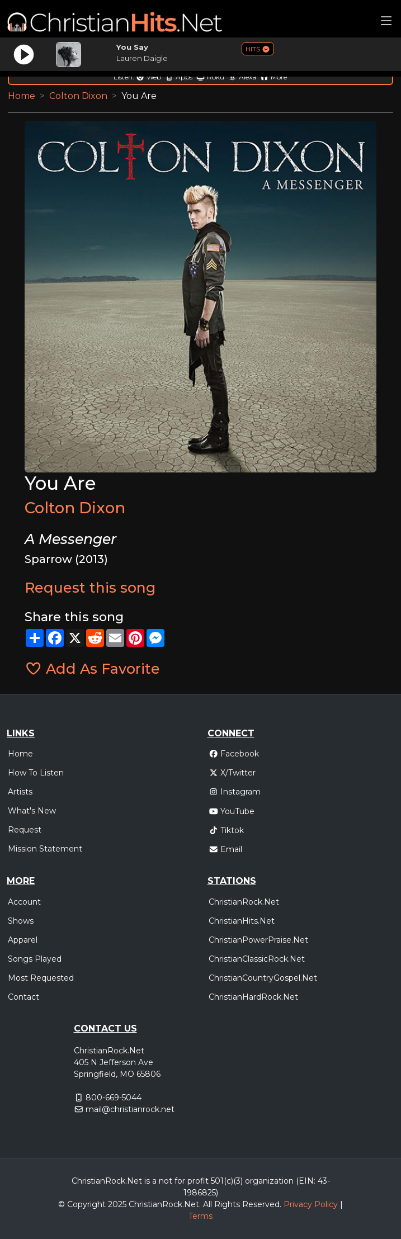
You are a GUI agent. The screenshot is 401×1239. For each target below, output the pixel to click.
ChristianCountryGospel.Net (263, 978)
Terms (200, 1216)
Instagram (235, 792)
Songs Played (35, 959)
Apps (178, 77)
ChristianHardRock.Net (253, 997)
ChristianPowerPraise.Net (258, 940)
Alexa (242, 77)
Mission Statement (45, 849)
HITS (258, 49)
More (273, 77)
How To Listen (36, 773)
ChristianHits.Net (242, 921)
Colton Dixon (78, 96)
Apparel (22, 940)
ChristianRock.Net (244, 902)
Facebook (234, 754)
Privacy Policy (311, 1204)
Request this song (90, 587)
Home (21, 96)
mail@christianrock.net (130, 1109)
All (207, 1204)
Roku (210, 77)
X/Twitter (232, 773)
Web (148, 77)
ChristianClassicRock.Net (257, 959)
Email (226, 849)
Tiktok (226, 830)
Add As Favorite (92, 668)
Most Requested (41, 978)
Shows (21, 921)
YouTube (232, 811)
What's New (32, 811)
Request (24, 830)
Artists (20, 792)
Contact (23, 997)
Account (24, 902)
